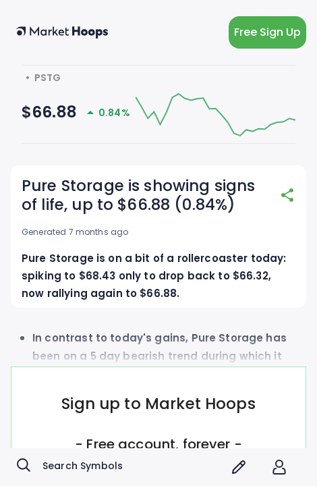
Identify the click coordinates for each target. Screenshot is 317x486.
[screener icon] (238, 467)
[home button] (62, 32)
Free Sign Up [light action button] (267, 32)
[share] (287, 195)
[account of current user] (279, 467)
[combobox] (118, 467)
